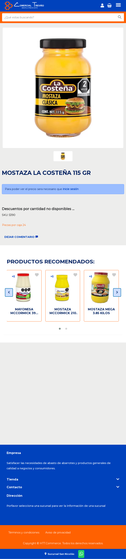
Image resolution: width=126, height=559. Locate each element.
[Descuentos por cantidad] (13, 276)
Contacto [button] (63, 487)
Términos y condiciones (23, 532)
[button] (110, 6)
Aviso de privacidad (58, 532)
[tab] (63, 479)
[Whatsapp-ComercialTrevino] (81, 554)
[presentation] (9, 292)
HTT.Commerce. (50, 543)
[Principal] (27, 6)
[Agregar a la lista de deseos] (37, 275)
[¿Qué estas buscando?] (59, 17)
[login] (103, 6)
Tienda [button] (63, 479)
